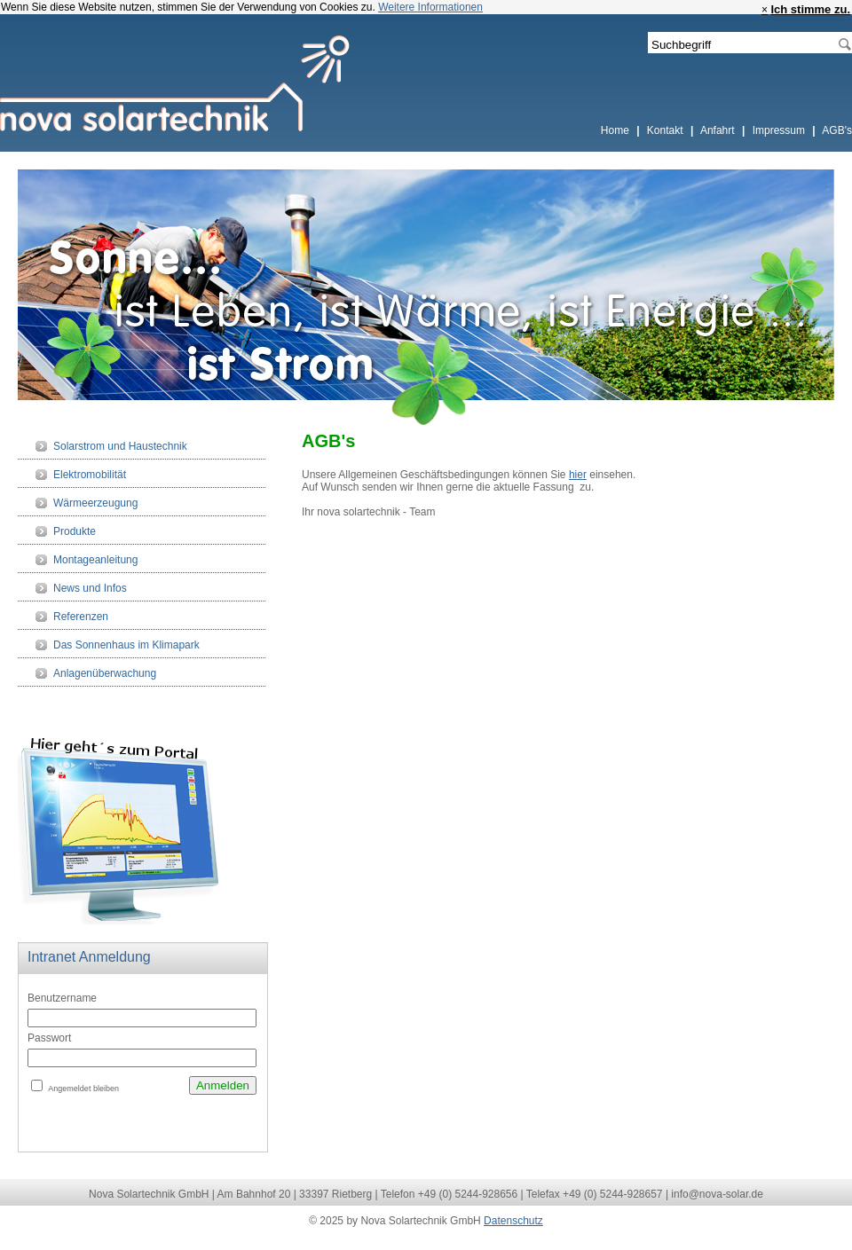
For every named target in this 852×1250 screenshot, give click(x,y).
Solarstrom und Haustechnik (120, 446)
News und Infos (90, 588)
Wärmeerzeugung (95, 503)
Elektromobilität (89, 474)
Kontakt (666, 130)
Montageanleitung (95, 560)
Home (616, 130)
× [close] (764, 10)
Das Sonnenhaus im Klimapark (126, 645)
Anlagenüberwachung (104, 673)
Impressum (781, 130)
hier (578, 474)
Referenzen (80, 616)
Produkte (74, 531)
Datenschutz (513, 1221)
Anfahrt (719, 130)
